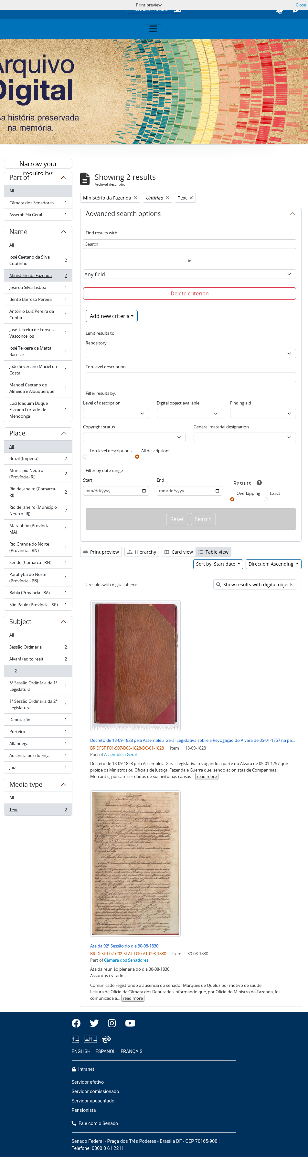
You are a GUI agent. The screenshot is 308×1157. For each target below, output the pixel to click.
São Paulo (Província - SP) (38, 605)
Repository (96, 343)
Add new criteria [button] (110, 316)
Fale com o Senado (95, 1123)
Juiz (38, 768)
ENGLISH (81, 1051)
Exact (275, 493)
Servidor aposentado (93, 1101)
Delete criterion (190, 293)
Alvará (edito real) (38, 660)
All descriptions (155, 451)
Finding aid (240, 403)
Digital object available (178, 403)
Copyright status (99, 427)
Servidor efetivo (88, 1082)
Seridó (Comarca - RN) (38, 563)
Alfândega (38, 745)
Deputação (38, 721)
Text (38, 810)
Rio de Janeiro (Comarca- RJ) (38, 492)
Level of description (102, 403)
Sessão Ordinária (38, 648)
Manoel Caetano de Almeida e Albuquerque (38, 388)
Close (301, 5)
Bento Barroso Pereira (38, 300)
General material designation (221, 427)
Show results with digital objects (254, 584)
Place (17, 434)
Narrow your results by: (38, 164)
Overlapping (248, 493)
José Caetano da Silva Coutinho (38, 260)
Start (87, 480)
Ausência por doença (38, 757)
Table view (213, 552)
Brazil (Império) (38, 460)
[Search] (189, 244)
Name (18, 233)
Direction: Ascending (272, 564)
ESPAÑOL (106, 1051)
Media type (25, 785)
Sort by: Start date (216, 564)
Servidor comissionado (95, 1091)
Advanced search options (123, 214)
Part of (19, 178)
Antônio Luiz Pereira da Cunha (38, 314)
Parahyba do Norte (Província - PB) (38, 577)
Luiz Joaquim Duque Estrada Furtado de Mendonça (38, 409)
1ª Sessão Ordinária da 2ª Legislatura (38, 704)
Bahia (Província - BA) (38, 594)
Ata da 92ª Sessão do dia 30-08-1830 (124, 946)
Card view (179, 552)
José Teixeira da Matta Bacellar (38, 351)
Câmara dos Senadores (38, 204)
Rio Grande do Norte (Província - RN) (38, 547)
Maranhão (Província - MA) (38, 529)
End (160, 480)
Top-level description (106, 367)
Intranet (83, 1069)
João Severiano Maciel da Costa (38, 369)
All (11, 191)
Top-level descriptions (111, 451)
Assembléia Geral (38, 215)
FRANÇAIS (132, 1051)
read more (207, 776)
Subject (20, 622)
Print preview (101, 552)
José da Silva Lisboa (38, 288)
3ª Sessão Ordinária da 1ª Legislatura (38, 686)
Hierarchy (141, 552)
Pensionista (84, 1110)
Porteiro (38, 733)
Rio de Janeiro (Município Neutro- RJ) (38, 510)
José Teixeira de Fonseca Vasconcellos (38, 333)
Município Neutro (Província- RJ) (38, 473)
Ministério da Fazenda (38, 277)
